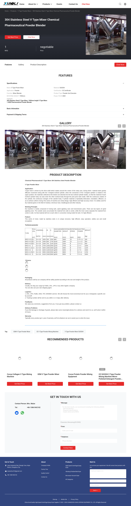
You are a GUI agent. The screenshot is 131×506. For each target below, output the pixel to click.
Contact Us (44, 477)
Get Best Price (13, 37)
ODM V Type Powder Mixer (21, 331)
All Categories (69, 479)
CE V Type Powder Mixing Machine (47, 331)
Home (7, 11)
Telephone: (64, 437)
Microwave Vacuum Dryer (72, 475)
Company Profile (45, 465)
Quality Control (45, 473)
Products (13, 11)
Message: (64, 403)
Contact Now (68, 448)
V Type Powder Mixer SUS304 (74, 331)
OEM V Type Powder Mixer (48, 374)
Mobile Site (64, 499)
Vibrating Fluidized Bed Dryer (73, 471)
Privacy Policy (74, 499)
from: (63, 426)
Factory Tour (44, 469)
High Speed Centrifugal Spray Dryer (73, 466)
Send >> (95, 490)
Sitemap (55, 499)
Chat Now (31, 37)
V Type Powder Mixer (24, 11)
